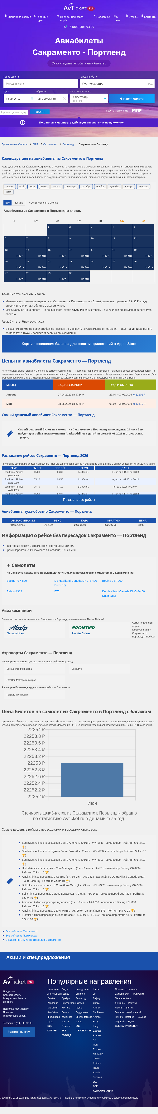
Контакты (144, 16)
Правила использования (16, 1004)
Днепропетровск (84, 1012)
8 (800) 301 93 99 (81, 23)
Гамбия (51, 994)
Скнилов (80, 989)
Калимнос (67, 1012)
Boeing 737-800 (17, 576)
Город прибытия (89, 73)
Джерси (80, 998)
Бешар (65, 1008)
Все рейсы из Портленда (21, 931)
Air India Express (97, 1040)
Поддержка (101, 16)
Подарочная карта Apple (75, 16)
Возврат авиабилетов (14, 994)
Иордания (52, 998)
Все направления (126, 1021)
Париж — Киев (123, 994)
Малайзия (52, 1003)
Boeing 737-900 (112, 576)
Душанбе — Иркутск (126, 998)
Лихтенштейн (54, 989)
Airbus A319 (14, 587)
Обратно (41, 88)
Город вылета (11, 73)
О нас (116, 16)
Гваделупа (53, 985)
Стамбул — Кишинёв (126, 985)
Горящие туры (48, 16)
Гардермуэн (82, 1008)
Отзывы (129, 16)
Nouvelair (98, 1049)
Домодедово (82, 985)
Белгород (81, 994)
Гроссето (66, 1022)
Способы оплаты (12, 990)
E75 (57, 587)
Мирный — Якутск (124, 1017)
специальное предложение (105, 118)
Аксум (65, 985)
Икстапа (66, 1003)
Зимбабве (52, 1008)
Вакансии (8, 997)
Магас (79, 1017)
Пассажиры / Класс (80, 88)
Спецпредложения (24, 16)
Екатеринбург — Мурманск (129, 989)
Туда (6, 88)
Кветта (65, 1017)
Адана (79, 1003)
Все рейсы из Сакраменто (22, 927)
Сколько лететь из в (33, 935)
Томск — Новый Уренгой (128, 1008)
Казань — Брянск (124, 1003)
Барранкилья (69, 998)
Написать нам (19, 1027)
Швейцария (53, 1012)
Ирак (50, 1017)
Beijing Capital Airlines (96, 999)
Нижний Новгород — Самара (130, 1012)
